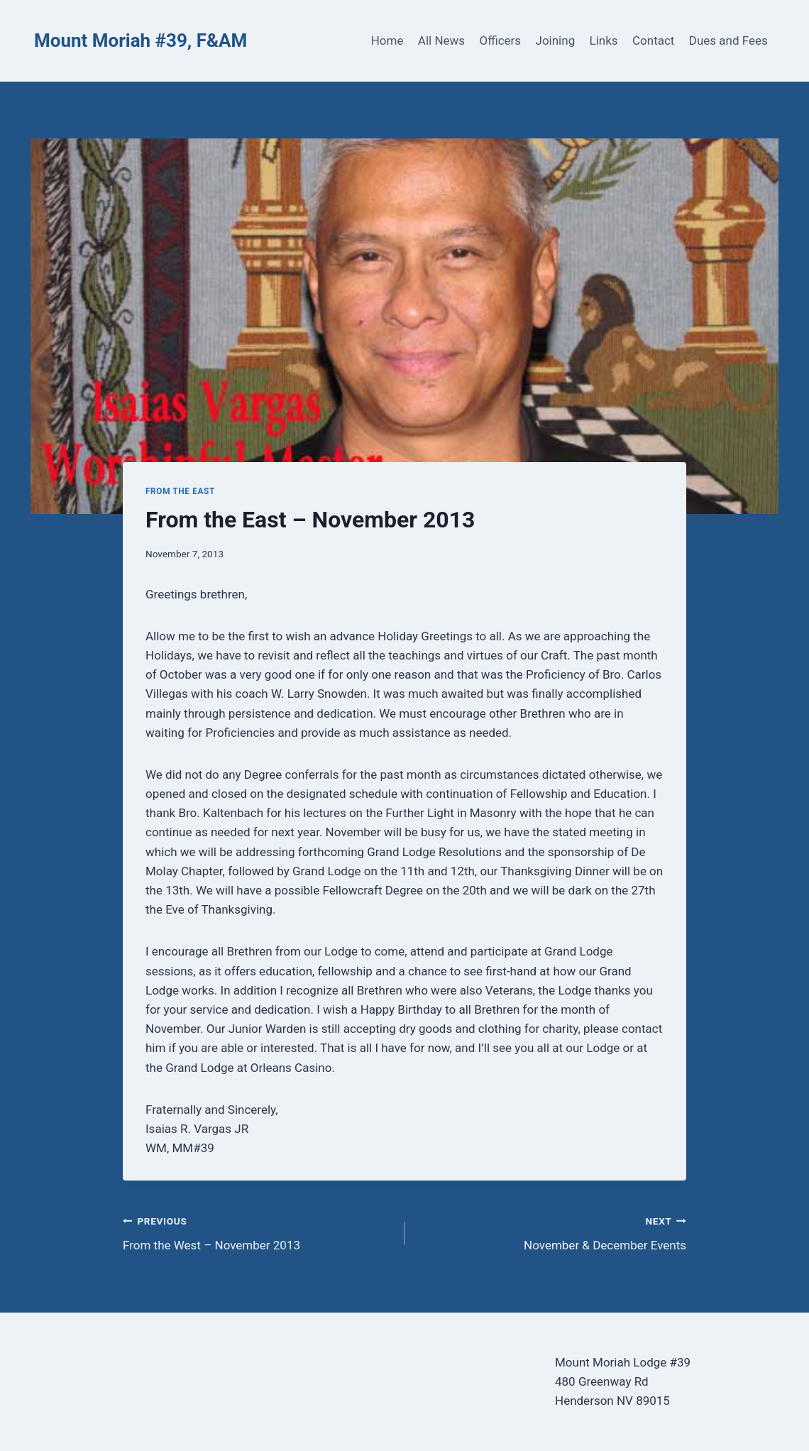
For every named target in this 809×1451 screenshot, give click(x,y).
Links (604, 40)
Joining (556, 40)
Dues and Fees (728, 40)
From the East (180, 491)
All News (441, 40)
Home (387, 40)
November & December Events (551, 1232)
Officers (500, 40)
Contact (653, 40)
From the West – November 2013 (257, 1232)
